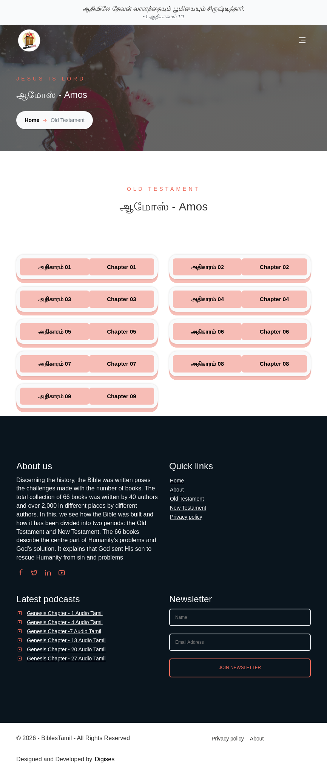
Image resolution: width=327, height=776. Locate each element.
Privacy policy (186, 517)
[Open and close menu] (302, 40)
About (177, 490)
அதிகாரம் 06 (207, 331)
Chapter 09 (121, 396)
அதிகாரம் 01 (54, 267)
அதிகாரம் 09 (54, 396)
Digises (104, 759)
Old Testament (187, 499)
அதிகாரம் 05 (54, 331)
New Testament (188, 508)
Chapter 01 (121, 267)
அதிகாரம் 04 (207, 299)
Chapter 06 (274, 331)
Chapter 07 (121, 363)
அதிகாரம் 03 (54, 299)
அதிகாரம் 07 (54, 363)
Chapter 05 (121, 331)
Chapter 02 (274, 267)
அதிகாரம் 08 (207, 363)
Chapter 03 (121, 299)
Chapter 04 (274, 299)
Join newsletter (240, 667)
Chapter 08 (274, 363)
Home (32, 120)
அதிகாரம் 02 (207, 267)
